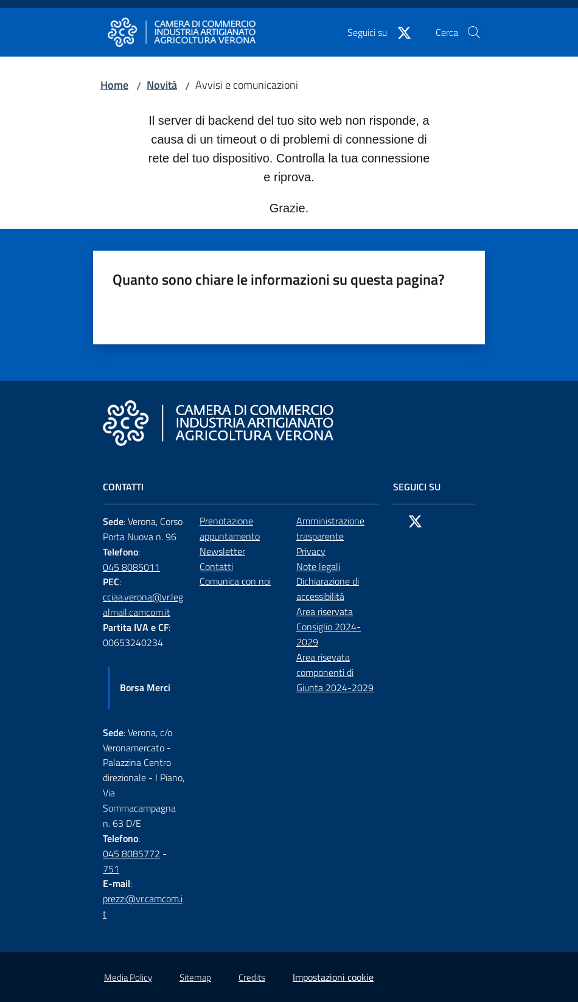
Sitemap (195, 977)
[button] (474, 32)
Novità (162, 85)
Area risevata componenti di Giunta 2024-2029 (335, 672)
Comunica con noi (235, 581)
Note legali (318, 566)
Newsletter (222, 551)
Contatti (216, 566)
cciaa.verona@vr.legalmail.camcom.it (143, 604)
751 (111, 868)
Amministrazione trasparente (330, 528)
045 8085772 (131, 853)
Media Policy (128, 977)
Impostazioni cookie (333, 977)
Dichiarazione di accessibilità (327, 589)
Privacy (311, 551)
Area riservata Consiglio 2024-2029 (328, 626)
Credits (252, 977)
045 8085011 (131, 567)
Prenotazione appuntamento (230, 528)
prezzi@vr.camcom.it (143, 906)
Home (114, 85)
